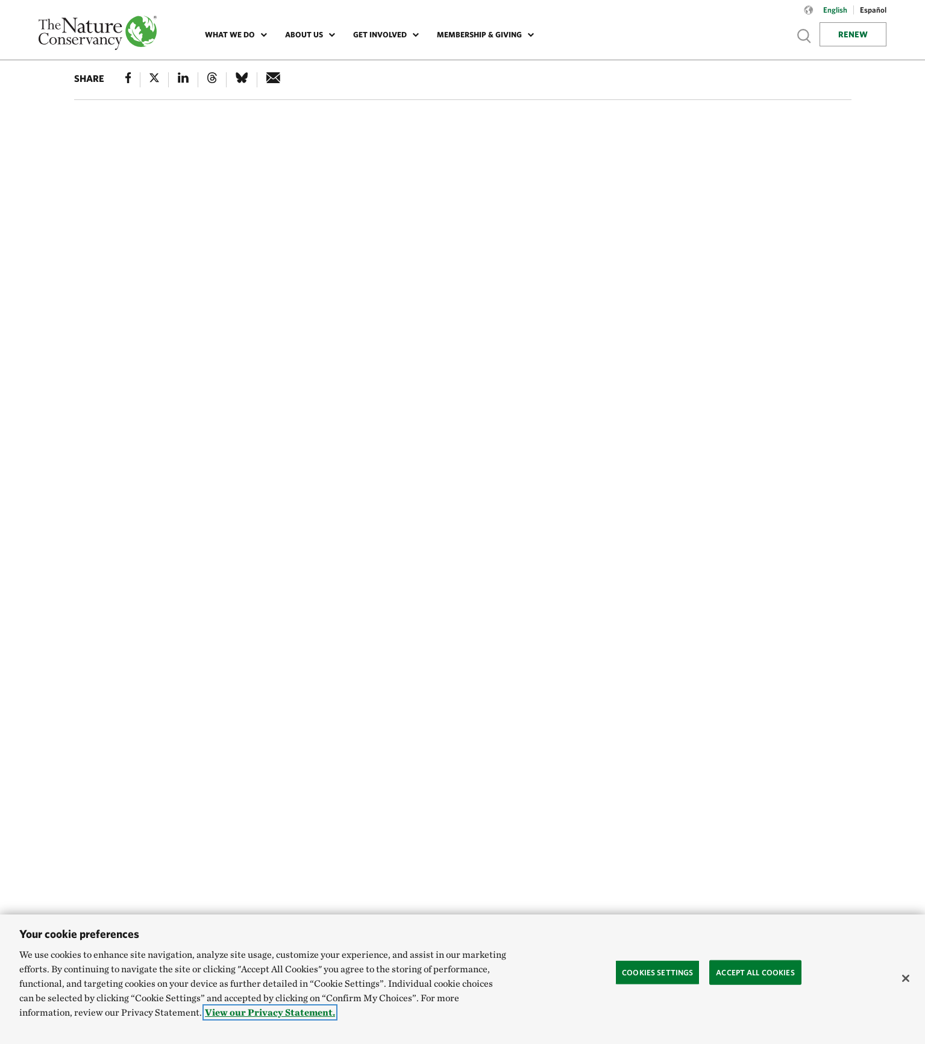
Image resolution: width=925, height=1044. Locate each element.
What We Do (230, 34)
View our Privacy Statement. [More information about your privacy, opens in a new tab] (270, 1012)
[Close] (905, 978)
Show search (804, 35)
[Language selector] (808, 16)
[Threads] (212, 79)
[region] (462, 979)
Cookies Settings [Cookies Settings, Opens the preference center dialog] (657, 972)
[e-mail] (273, 79)
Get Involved (380, 34)
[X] (154, 79)
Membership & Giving (479, 34)
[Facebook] (128, 79)
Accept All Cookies (755, 972)
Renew (853, 34)
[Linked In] (183, 79)
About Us (304, 34)
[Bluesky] (242, 79)
